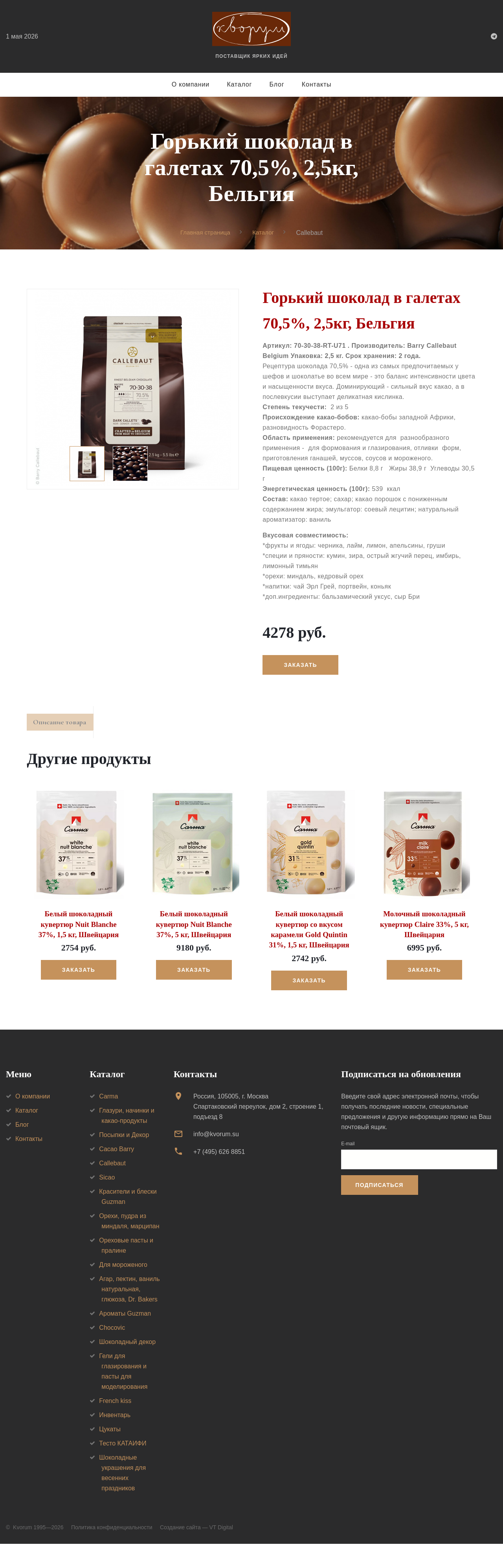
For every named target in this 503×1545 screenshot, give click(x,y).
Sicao (107, 1178)
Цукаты (110, 1430)
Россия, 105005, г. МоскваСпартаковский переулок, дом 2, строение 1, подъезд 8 (258, 1107)
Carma (108, 1097)
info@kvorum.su (216, 1135)
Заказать (301, 665)
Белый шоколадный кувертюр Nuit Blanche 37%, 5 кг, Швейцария (194, 926)
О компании (190, 84)
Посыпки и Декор (124, 1136)
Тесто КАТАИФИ (122, 1444)
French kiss (115, 1402)
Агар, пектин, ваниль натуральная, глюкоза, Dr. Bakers (129, 1290)
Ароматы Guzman (125, 1314)
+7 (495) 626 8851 (219, 1153)
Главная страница (204, 232)
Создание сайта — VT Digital (196, 1528)
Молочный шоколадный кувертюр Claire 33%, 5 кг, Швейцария (424, 926)
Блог (277, 84)
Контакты (317, 84)
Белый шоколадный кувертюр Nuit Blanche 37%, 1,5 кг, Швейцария (78, 926)
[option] (133, 387)
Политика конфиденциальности (111, 1528)
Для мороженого (123, 1266)
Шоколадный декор (127, 1343)
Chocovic (112, 1328)
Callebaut (112, 1164)
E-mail (347, 1145)
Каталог (239, 84)
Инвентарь (114, 1416)
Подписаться (379, 1186)
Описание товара (63, 724)
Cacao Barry (116, 1150)
